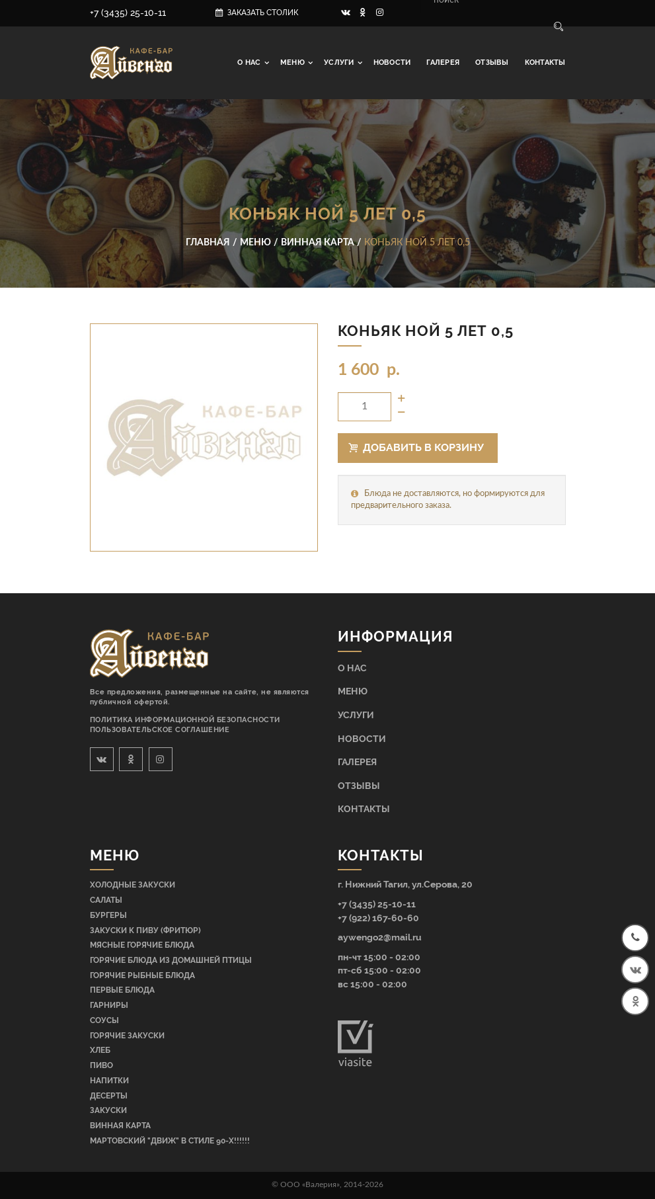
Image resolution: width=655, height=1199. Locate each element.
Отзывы (491, 62)
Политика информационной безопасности (185, 720)
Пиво (101, 1065)
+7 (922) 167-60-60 (378, 917)
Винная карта (120, 1125)
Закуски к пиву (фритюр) (145, 930)
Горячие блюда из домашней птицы (171, 960)
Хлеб (100, 1050)
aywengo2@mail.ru (380, 936)
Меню (293, 62)
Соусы (104, 1020)
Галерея (442, 62)
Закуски (108, 1110)
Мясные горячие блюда (142, 945)
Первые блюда (122, 990)
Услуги (340, 62)
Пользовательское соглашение (160, 729)
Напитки (109, 1080)
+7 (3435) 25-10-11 (128, 12)
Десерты (109, 1095)
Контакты (545, 62)
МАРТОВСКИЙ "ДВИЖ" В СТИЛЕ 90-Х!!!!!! (170, 1140)
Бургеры (108, 915)
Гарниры (109, 1005)
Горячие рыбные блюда (142, 975)
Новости (392, 62)
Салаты (106, 900)
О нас (249, 62)
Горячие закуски (127, 1035)
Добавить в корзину (416, 447)
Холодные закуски (132, 884)
